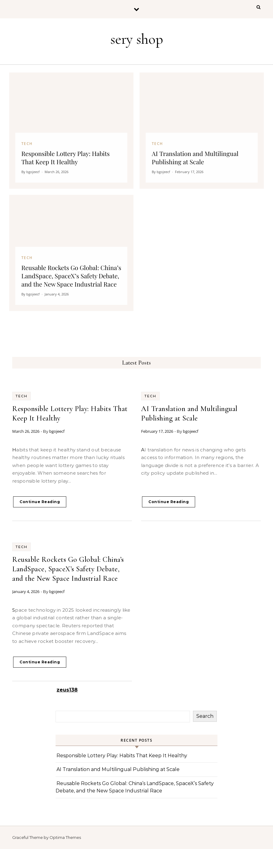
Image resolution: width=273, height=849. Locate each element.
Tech (21, 396)
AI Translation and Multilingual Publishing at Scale (118, 769)
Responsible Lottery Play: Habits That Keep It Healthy (121, 755)
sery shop (136, 39)
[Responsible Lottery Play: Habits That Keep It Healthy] (71, 130)
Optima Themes (65, 837)
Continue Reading (40, 501)
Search (204, 716)
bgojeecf (56, 431)
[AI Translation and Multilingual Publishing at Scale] (202, 130)
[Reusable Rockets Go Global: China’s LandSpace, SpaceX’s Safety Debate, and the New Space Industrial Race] (71, 253)
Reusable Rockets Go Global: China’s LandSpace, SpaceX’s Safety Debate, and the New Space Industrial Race (68, 569)
